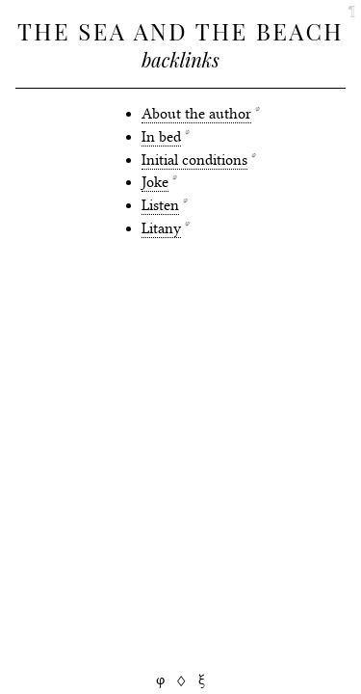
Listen (160, 205)
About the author (196, 113)
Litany (161, 228)
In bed (161, 137)
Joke (155, 182)
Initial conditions (194, 160)
